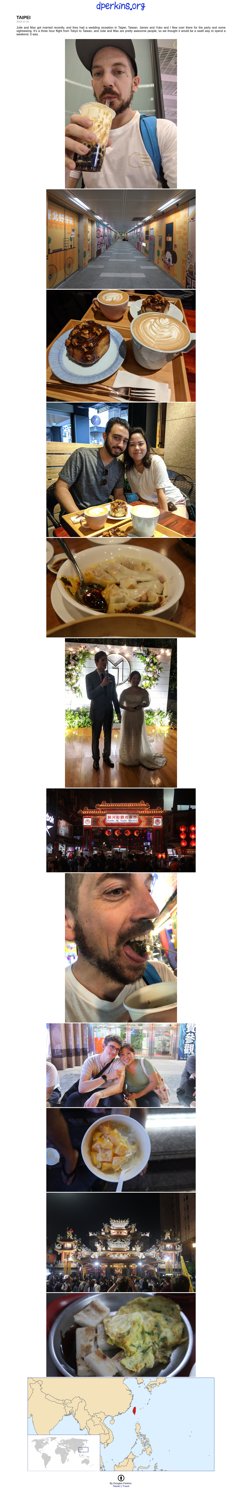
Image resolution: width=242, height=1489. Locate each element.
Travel (125, 1486)
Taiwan (117, 1486)
